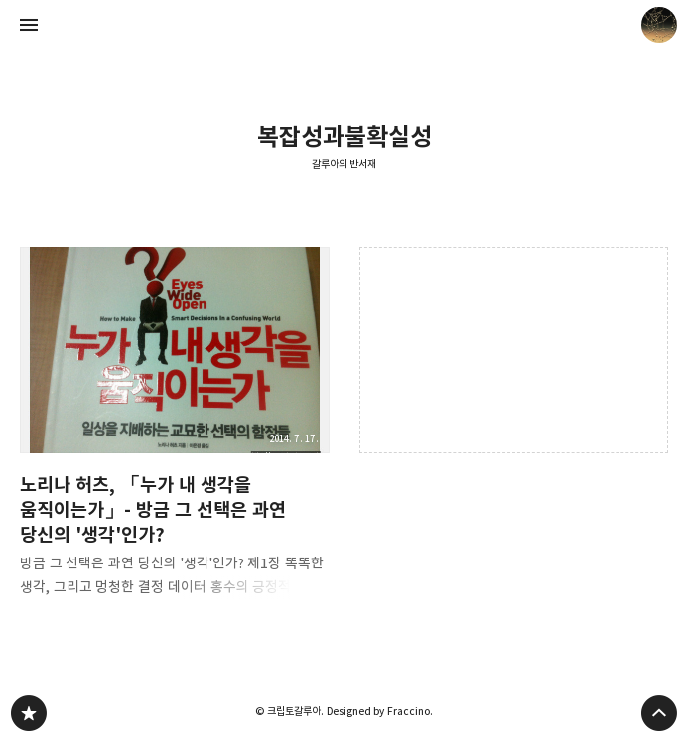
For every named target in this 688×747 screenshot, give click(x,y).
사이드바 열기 (29, 25)
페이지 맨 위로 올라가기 (659, 713)
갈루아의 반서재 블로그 (29, 713)
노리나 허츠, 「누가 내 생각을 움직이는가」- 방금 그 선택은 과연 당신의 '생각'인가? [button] (174, 428)
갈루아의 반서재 (344, 164)
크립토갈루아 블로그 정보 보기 (659, 25)
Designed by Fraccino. (380, 711)
